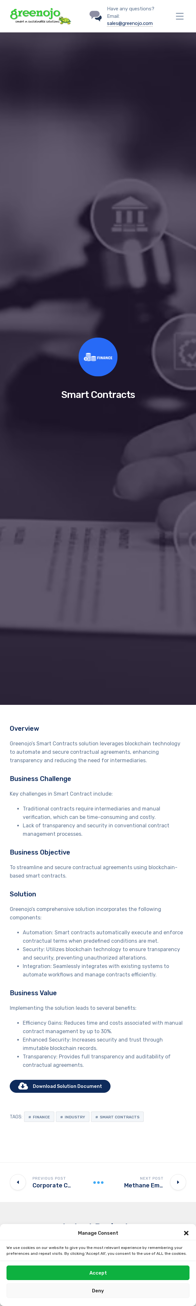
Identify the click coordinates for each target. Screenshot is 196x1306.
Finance (41, 1117)
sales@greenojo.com (130, 23)
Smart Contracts (119, 1117)
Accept (98, 1273)
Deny (98, 1291)
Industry (75, 1117)
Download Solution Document (60, 1086)
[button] (186, 1233)
